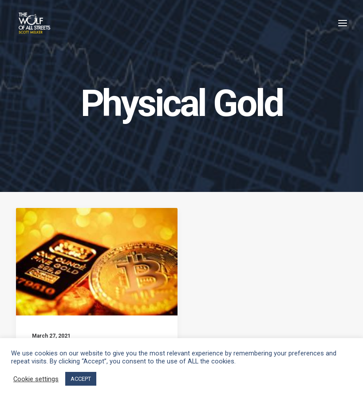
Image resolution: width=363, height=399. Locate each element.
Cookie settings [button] (36, 379)
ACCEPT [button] (81, 378)
